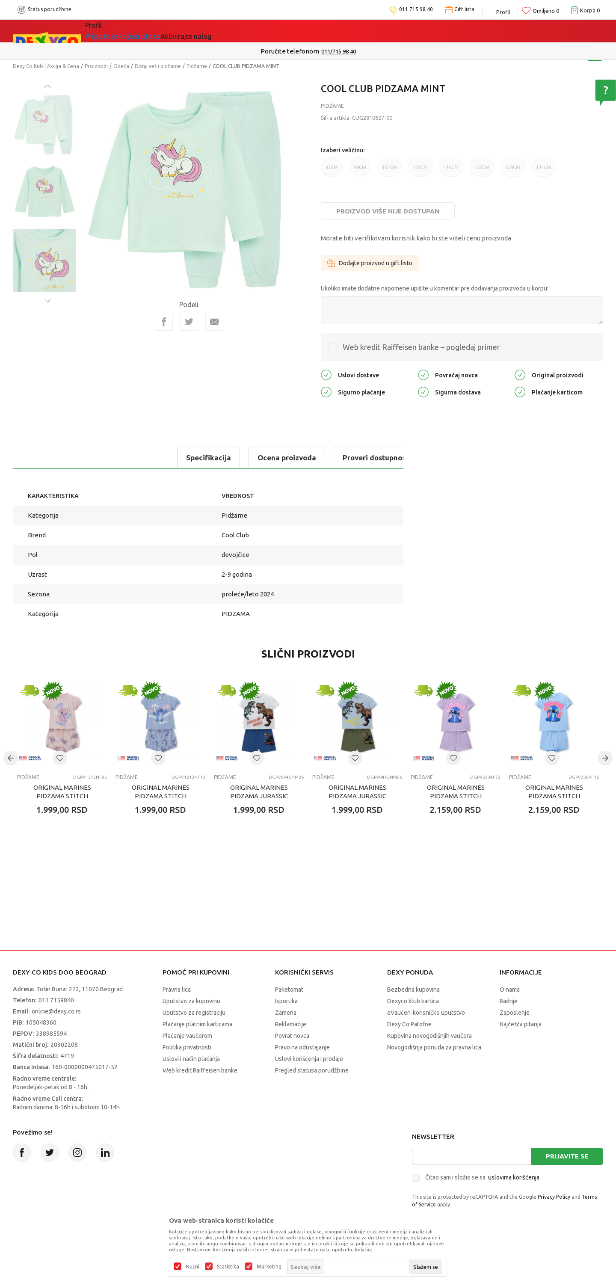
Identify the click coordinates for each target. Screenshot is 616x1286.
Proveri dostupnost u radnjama (236, 457)
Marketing (269, 1266)
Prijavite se (567, 1156)
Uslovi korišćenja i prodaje (309, 1058)
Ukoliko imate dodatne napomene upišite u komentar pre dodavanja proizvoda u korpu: (434, 288)
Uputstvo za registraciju (194, 1012)
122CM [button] (481, 171)
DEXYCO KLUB (224, 31)
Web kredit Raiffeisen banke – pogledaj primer (421, 347)
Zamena (285, 1012)
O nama (510, 989)
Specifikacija (48, 457)
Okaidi (279, 31)
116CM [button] (451, 171)
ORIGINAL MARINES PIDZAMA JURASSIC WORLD (259, 796)
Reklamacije (290, 1024)
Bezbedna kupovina (413, 989)
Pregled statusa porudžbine (312, 1070)
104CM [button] (389, 171)
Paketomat (289, 989)
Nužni (192, 1266)
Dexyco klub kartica (413, 1001)
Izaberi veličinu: (342, 150)
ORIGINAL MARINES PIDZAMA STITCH (62, 792)
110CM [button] (420, 171)
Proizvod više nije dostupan (387, 211)
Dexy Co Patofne (409, 1024)
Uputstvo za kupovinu (191, 1001)
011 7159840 (56, 1000)
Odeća (121, 66)
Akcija (172, 31)
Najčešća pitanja (521, 1024)
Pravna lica (177, 989)
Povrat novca (292, 1035)
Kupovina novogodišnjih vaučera (429, 1035)
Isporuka (286, 1001)
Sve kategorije (120, 31)
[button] (60, 758)
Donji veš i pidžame (158, 66)
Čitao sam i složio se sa (482, 1177)
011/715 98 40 (338, 51)
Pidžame (197, 66)
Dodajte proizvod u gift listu (369, 263)
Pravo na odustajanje (302, 1047)
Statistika (228, 1266)
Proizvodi (96, 66)
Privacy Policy (554, 1197)
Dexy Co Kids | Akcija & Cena (46, 66)
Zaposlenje (515, 1012)
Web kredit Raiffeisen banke (200, 1070)
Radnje (509, 1001)
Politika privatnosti (187, 1047)
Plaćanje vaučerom (187, 1035)
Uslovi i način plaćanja (191, 1058)
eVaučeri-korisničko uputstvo (426, 1012)
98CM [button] (360, 171)
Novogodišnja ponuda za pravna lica (434, 1047)
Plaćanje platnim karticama (197, 1024)
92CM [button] (332, 171)
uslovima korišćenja (513, 1177)
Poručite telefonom (290, 51)
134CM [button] (543, 171)
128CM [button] (512, 171)
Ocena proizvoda (127, 457)
